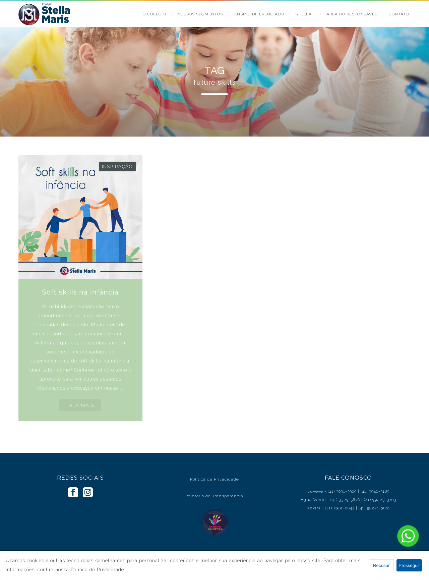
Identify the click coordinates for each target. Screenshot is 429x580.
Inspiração (117, 166)
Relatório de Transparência (214, 496)
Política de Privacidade (214, 479)
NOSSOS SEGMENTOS (200, 14)
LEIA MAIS (80, 405)
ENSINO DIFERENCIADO (259, 14)
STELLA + (305, 14)
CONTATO (399, 14)
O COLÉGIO (154, 14)
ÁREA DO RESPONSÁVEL (351, 14)
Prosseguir (409, 565)
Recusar (381, 565)
